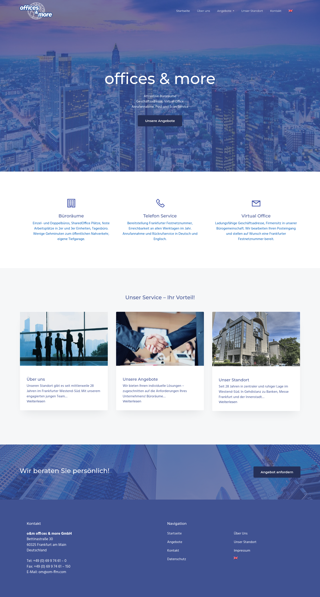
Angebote (174, 542)
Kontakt (173, 551)
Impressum (242, 551)
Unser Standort (245, 542)
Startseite (174, 533)
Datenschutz (176, 559)
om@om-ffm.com (52, 572)
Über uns (240, 533)
